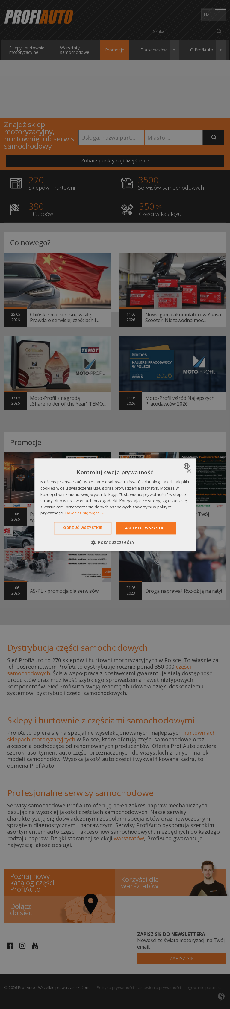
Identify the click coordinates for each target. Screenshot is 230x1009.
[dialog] (115, 504)
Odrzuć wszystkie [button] (82, 527)
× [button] (189, 471)
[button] (115, 542)
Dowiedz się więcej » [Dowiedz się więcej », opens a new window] (84, 513)
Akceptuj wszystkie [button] (146, 528)
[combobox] (187, 466)
